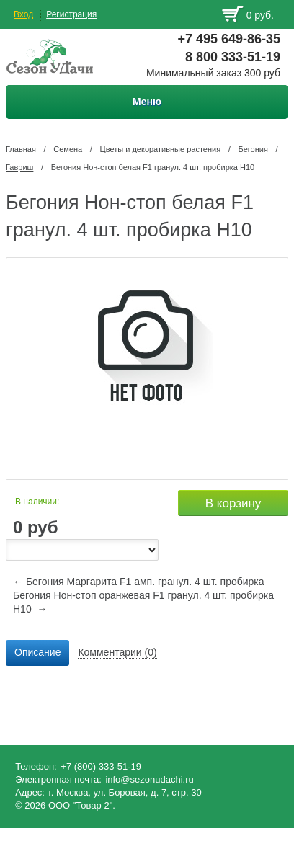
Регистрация (71, 14)
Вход (23, 14)
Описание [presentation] (37, 652)
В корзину (233, 503)
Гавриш (19, 167)
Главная (21, 149)
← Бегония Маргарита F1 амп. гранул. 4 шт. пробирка (138, 581)
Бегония (253, 149)
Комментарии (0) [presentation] (117, 652)
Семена (67, 149)
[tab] (37, 653)
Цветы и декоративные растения (160, 149)
